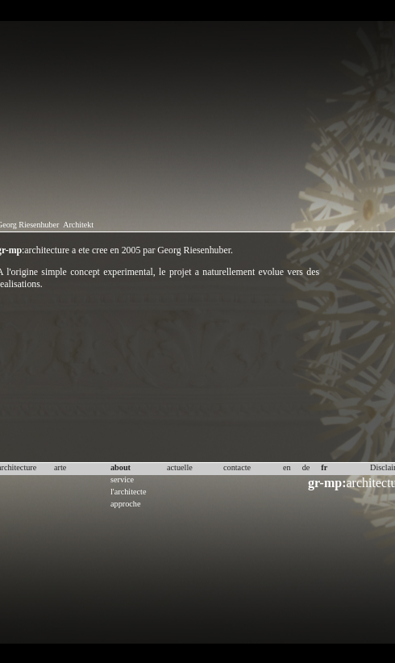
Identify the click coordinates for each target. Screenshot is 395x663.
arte (60, 467)
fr (324, 467)
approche (125, 503)
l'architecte (128, 491)
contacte (237, 467)
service (122, 479)
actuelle (180, 467)
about (120, 467)
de (306, 467)
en (287, 467)
